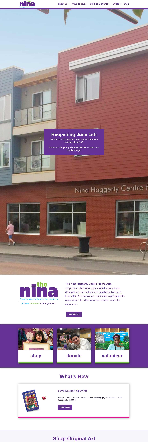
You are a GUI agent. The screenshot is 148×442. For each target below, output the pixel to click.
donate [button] (74, 355)
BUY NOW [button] (65, 407)
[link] (27, 4)
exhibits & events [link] (99, 4)
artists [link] (115, 4)
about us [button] (74, 314)
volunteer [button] (112, 355)
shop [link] (126, 4)
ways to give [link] (78, 4)
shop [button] (35, 355)
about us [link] (63, 4)
